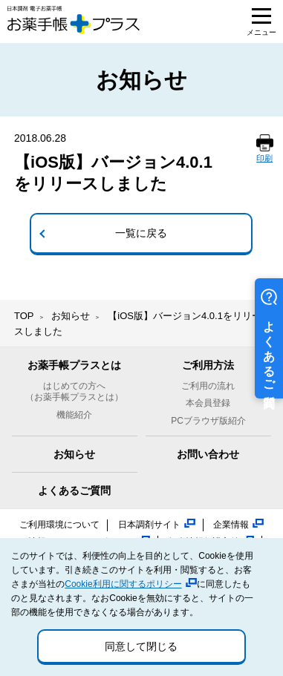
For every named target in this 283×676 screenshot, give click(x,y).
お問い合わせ (208, 454)
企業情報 (231, 524)
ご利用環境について (59, 524)
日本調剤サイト (149, 524)
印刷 (264, 158)
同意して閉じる (141, 646)
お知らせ (70, 315)
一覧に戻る (141, 233)
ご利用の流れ (208, 386)
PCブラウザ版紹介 (208, 421)
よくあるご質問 (74, 490)
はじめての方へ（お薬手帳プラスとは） (74, 392)
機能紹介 (74, 415)
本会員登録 (208, 403)
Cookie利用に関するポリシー (123, 584)
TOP (24, 315)
